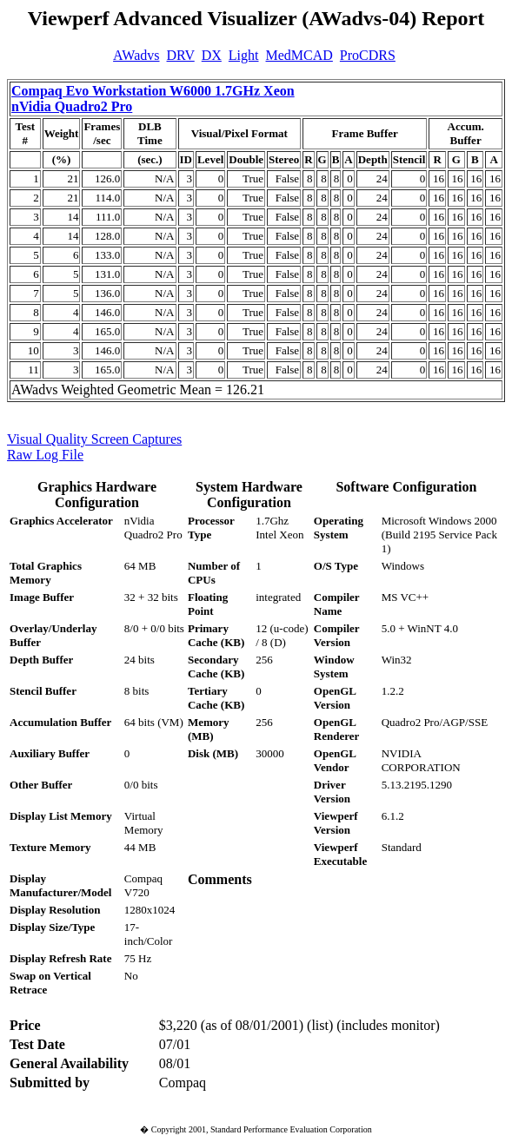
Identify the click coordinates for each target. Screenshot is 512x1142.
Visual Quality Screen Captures (94, 439)
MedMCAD (299, 55)
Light (244, 55)
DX (212, 55)
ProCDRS (368, 55)
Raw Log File (45, 454)
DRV (181, 55)
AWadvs (136, 55)
